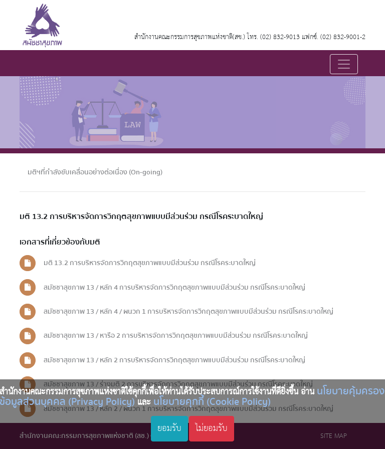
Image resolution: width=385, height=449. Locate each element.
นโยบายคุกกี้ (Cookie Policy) (212, 401)
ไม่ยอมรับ (212, 428)
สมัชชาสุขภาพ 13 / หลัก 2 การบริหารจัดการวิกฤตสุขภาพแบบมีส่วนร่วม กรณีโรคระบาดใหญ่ (174, 360)
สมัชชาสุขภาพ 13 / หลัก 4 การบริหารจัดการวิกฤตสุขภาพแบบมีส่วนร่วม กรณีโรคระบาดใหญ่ (174, 287)
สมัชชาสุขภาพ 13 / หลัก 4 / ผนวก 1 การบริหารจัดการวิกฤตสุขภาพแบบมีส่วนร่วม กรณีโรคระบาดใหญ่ (188, 311)
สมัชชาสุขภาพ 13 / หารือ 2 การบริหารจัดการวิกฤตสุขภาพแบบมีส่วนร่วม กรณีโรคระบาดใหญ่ (176, 335)
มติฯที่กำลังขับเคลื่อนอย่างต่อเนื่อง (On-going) (95, 172)
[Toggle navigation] (344, 64)
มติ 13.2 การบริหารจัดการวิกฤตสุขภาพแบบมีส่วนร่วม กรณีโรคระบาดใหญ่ (150, 263)
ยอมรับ (169, 428)
